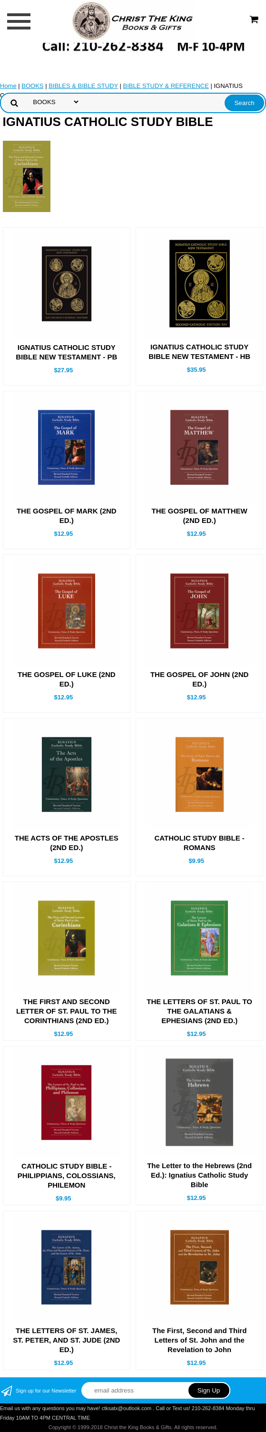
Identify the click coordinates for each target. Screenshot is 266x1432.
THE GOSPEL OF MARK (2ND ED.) (67, 515)
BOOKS (32, 85)
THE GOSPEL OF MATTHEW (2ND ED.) (199, 515)
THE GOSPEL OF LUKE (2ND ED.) (67, 679)
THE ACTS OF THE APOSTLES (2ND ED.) (66, 842)
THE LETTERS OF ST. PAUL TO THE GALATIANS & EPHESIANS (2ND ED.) (199, 1011)
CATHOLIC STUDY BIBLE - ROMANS (199, 842)
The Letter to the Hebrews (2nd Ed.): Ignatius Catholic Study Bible (199, 1175)
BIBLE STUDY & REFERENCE (165, 85)
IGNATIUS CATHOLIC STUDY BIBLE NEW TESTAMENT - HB (199, 351)
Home (8, 85)
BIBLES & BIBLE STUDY (83, 85)
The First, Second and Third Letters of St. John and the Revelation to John (199, 1340)
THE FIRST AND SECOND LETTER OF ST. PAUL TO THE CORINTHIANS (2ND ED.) (66, 1011)
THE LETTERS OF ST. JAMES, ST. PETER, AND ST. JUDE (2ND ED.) (66, 1340)
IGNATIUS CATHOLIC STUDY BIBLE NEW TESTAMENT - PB (66, 352)
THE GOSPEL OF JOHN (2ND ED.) (199, 679)
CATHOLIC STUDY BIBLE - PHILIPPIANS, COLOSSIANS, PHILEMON (67, 1175)
